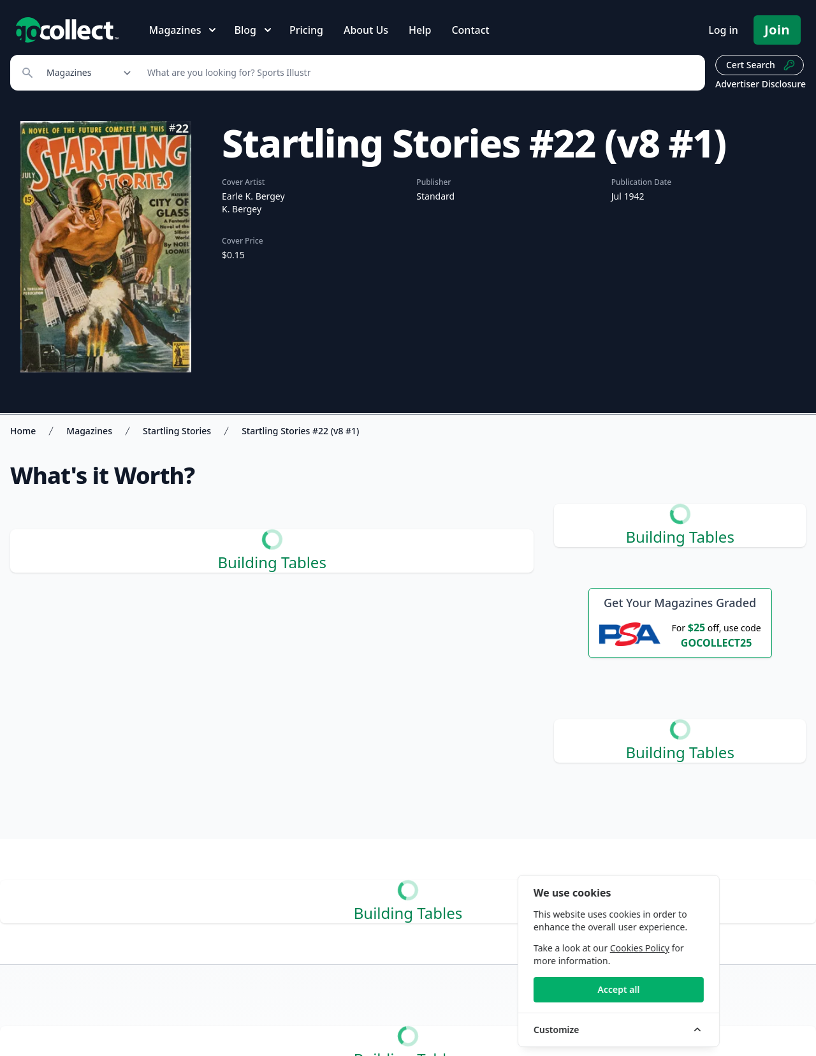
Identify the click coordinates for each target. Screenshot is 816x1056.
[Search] (419, 72)
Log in (723, 30)
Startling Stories (177, 431)
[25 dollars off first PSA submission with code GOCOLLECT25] (680, 634)
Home (23, 431)
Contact (470, 30)
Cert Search (761, 65)
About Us (366, 30)
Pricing (306, 30)
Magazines (89, 431)
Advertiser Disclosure (760, 84)
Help (420, 30)
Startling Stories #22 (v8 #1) (300, 431)
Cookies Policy (722, 948)
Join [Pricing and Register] (777, 29)
